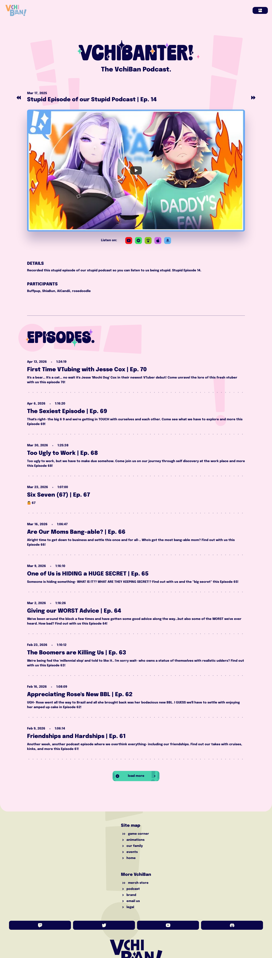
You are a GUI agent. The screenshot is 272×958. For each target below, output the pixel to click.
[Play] (136, 170)
